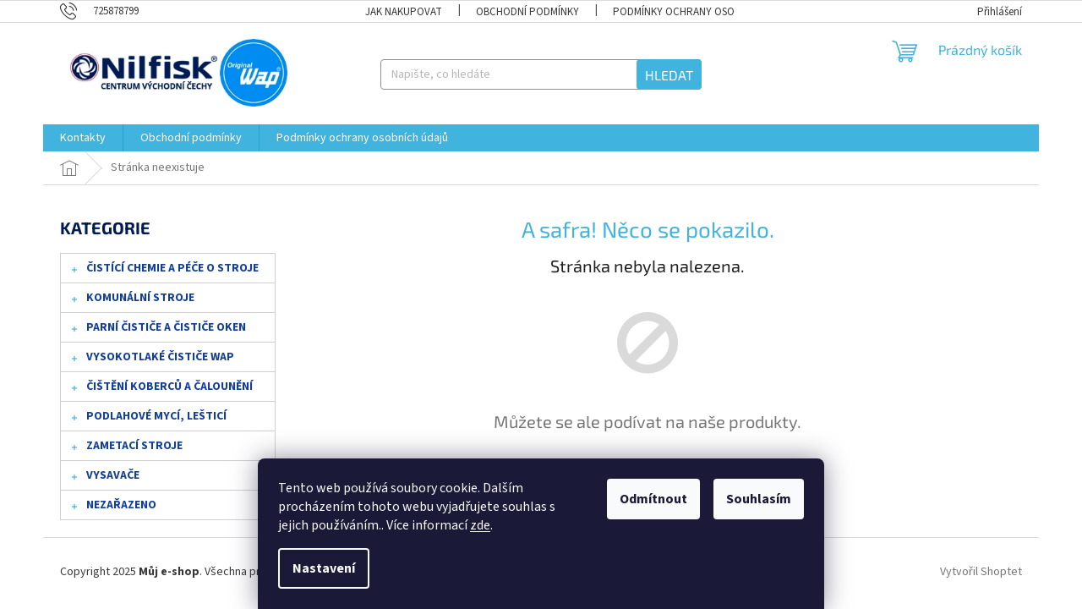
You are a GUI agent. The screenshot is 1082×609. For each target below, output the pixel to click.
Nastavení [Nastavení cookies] (323, 568)
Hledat (669, 75)
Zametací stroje (126, 449)
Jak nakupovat (403, 11)
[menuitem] (83, 137)
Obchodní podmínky (527, 11)
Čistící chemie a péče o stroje (164, 271)
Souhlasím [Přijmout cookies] (758, 499)
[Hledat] (540, 74)
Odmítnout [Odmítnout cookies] (653, 499)
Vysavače (104, 479)
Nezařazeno (112, 508)
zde (480, 525)
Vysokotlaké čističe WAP (151, 360)
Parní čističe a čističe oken (157, 331)
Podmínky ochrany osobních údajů (705, 11)
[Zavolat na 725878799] (108, 11)
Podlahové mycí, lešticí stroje (148, 419)
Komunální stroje (131, 301)
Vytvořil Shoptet (981, 571)
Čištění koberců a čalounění (161, 390)
